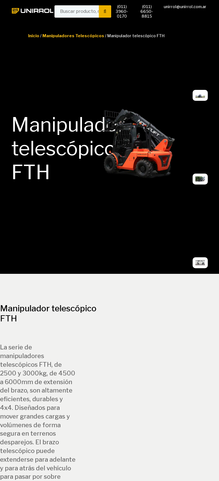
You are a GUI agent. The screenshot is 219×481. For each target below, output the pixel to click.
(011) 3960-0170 (122, 11)
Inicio (33, 35)
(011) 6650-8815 (146, 11)
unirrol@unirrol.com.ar (185, 6)
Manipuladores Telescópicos (73, 35)
